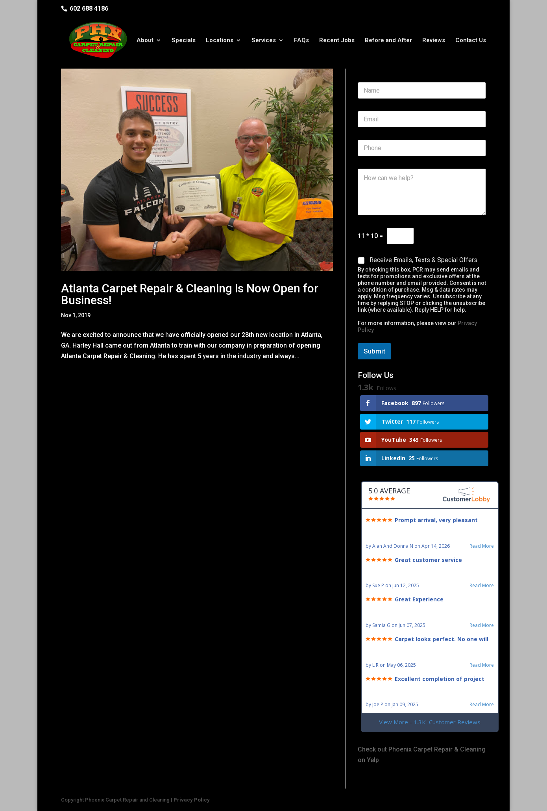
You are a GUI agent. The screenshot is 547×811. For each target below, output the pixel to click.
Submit (374, 351)
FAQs (301, 40)
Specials (184, 40)
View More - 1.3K (429, 722)
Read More (481, 546)
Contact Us (470, 40)
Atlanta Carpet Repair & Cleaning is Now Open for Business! (189, 294)
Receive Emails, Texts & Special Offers (423, 260)
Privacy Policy (192, 800)
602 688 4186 (89, 8)
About (145, 40)
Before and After (388, 40)
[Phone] (422, 148)
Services (263, 40)
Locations (219, 40)
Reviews (433, 40)
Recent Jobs (337, 40)
